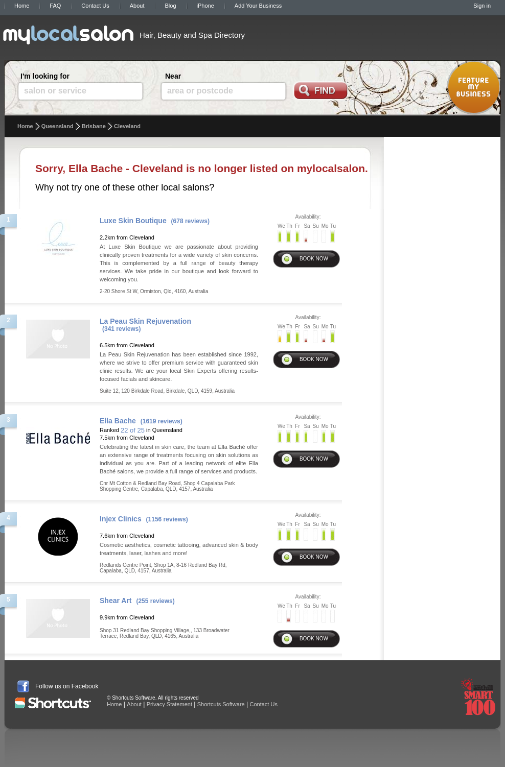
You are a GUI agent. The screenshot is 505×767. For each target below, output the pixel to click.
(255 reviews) (155, 601)
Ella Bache (118, 421)
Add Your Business (258, 6)
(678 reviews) (190, 221)
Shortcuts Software (221, 704)
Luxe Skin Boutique (133, 221)
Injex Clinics (121, 519)
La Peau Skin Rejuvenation (145, 321)
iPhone (205, 6)
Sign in (482, 6)
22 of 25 (133, 430)
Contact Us (95, 6)
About (137, 6)
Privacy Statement (169, 704)
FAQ (55, 6)
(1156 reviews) (167, 519)
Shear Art (116, 600)
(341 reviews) (121, 328)
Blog (170, 6)
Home (21, 6)
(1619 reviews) (161, 421)
